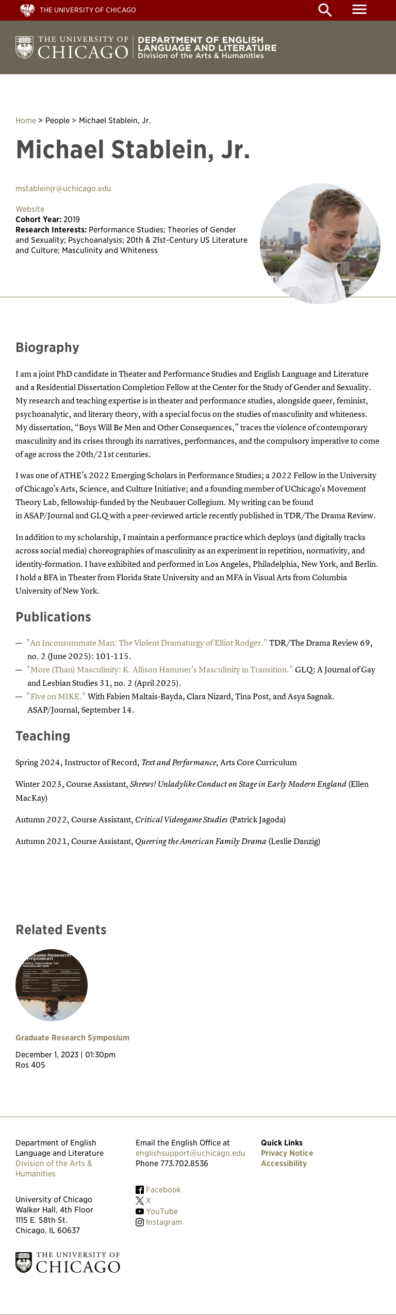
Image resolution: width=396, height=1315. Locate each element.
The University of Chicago (88, 10)
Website (29, 209)
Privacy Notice (287, 1153)
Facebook (163, 1189)
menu (359, 9)
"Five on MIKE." (56, 696)
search (325, 10)
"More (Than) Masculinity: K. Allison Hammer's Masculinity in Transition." (159, 669)
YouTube (162, 1211)
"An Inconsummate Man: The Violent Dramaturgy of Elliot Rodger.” (147, 642)
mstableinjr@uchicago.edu (63, 188)
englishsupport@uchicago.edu (190, 1153)
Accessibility (284, 1163)
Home (25, 120)
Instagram (164, 1222)
